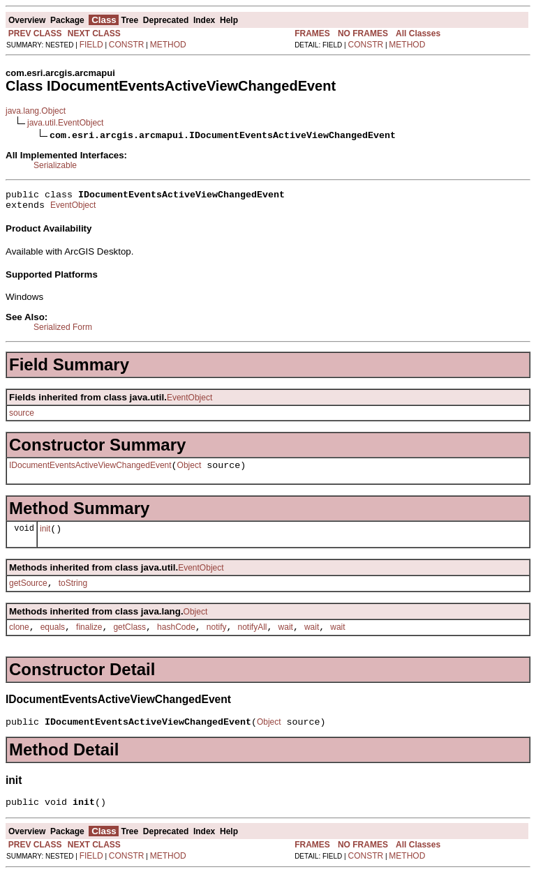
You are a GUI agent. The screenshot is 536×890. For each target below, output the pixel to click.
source (21, 417)
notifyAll (252, 639)
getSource (28, 593)
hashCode (176, 639)
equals (52, 639)
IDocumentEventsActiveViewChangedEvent (90, 471)
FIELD (91, 45)
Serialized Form (63, 331)
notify (217, 639)
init (45, 537)
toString (73, 593)
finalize (89, 639)
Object (189, 471)
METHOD (168, 45)
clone (19, 639)
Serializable (55, 165)
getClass (129, 639)
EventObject (73, 209)
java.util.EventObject (65, 123)
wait (285, 639)
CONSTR (126, 45)
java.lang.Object (36, 111)
